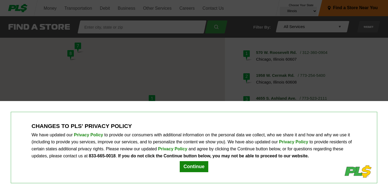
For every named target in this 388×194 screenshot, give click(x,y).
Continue (194, 166)
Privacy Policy (88, 135)
